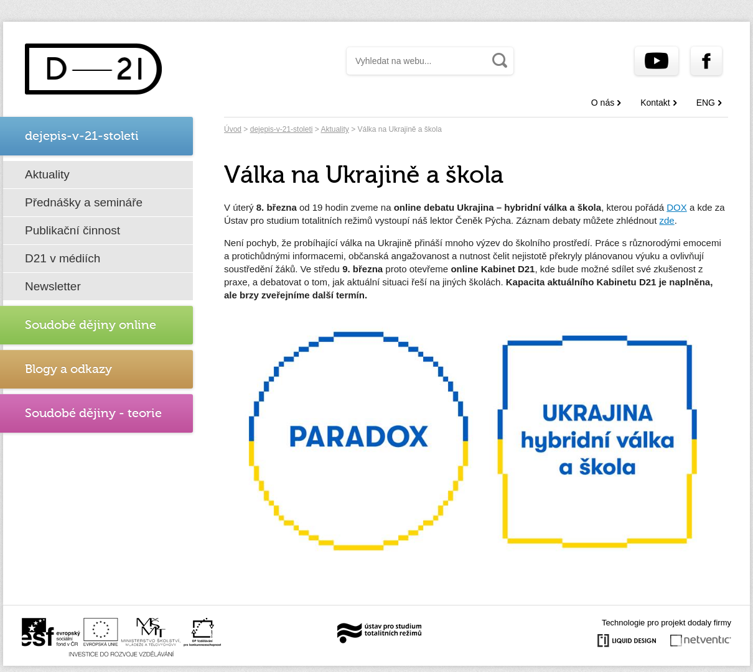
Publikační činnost (72, 230)
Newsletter (53, 286)
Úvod (232, 129)
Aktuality (47, 174)
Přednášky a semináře (84, 202)
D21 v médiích (62, 258)
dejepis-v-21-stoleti (281, 129)
